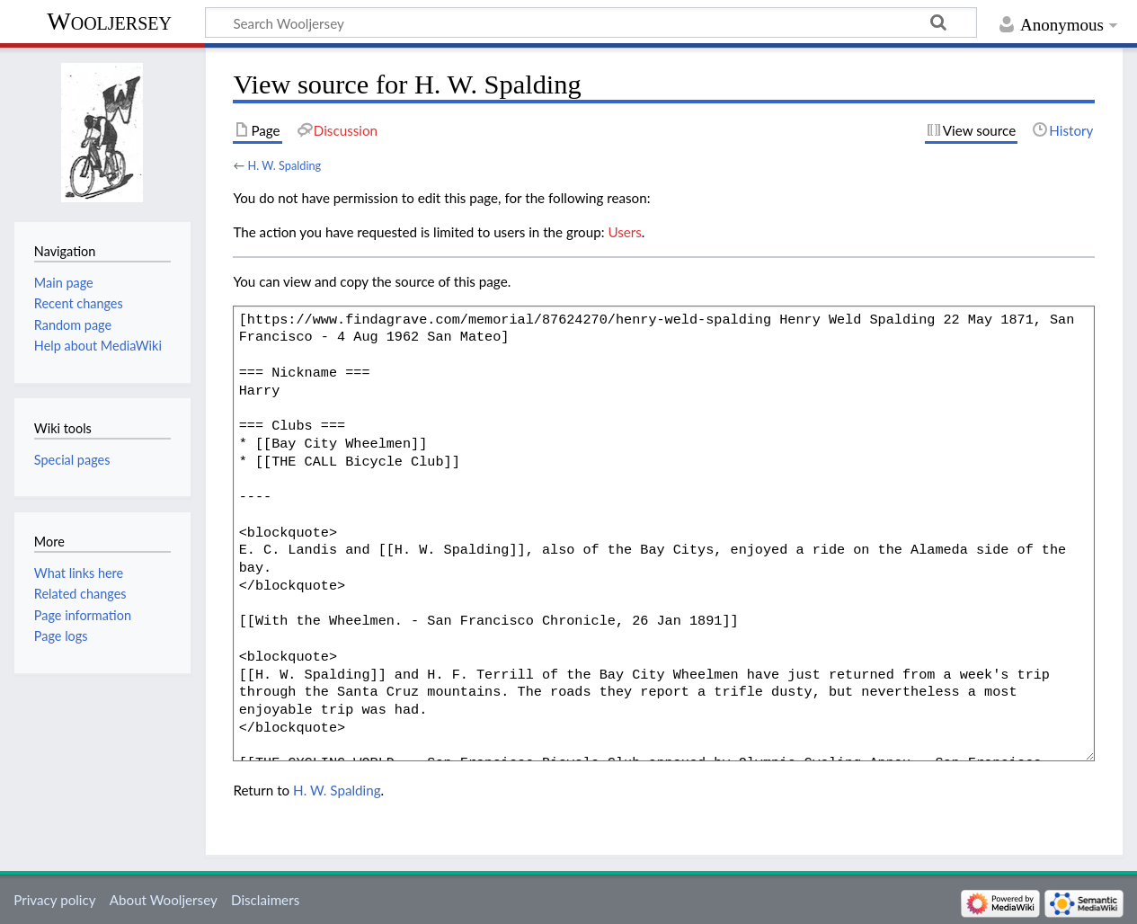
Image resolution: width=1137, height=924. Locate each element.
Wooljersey (109, 21)
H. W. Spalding (284, 165)
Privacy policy (54, 900)
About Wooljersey (164, 900)
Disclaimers (265, 900)
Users (624, 232)
